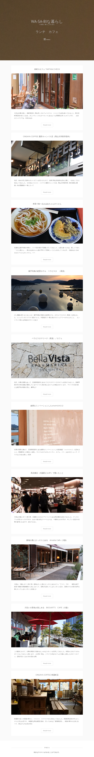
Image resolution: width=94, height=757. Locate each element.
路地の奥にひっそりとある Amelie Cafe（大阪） (47, 540)
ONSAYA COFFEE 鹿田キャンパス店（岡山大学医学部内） (47, 136)
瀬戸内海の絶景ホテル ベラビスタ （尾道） (47, 271)
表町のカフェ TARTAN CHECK (47, 69)
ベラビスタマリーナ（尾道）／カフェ (47, 338)
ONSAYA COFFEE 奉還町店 (47, 675)
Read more (47, 125)
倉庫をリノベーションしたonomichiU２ (47, 406)
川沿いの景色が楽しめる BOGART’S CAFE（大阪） (48, 608)
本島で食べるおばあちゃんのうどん (47, 204)
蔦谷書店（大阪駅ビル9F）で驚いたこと (47, 473)
